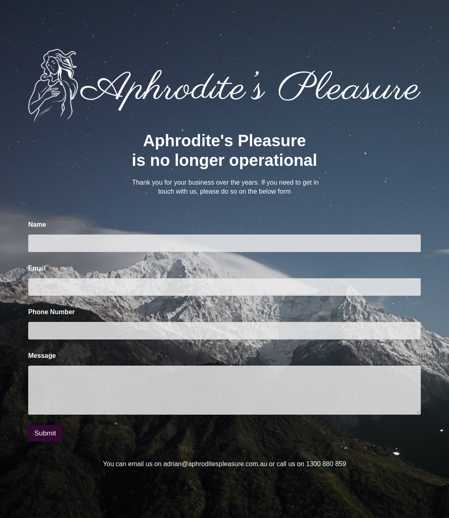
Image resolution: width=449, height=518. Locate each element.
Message (42, 355)
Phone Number (51, 311)
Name (39, 224)
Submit (45, 433)
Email (39, 268)
